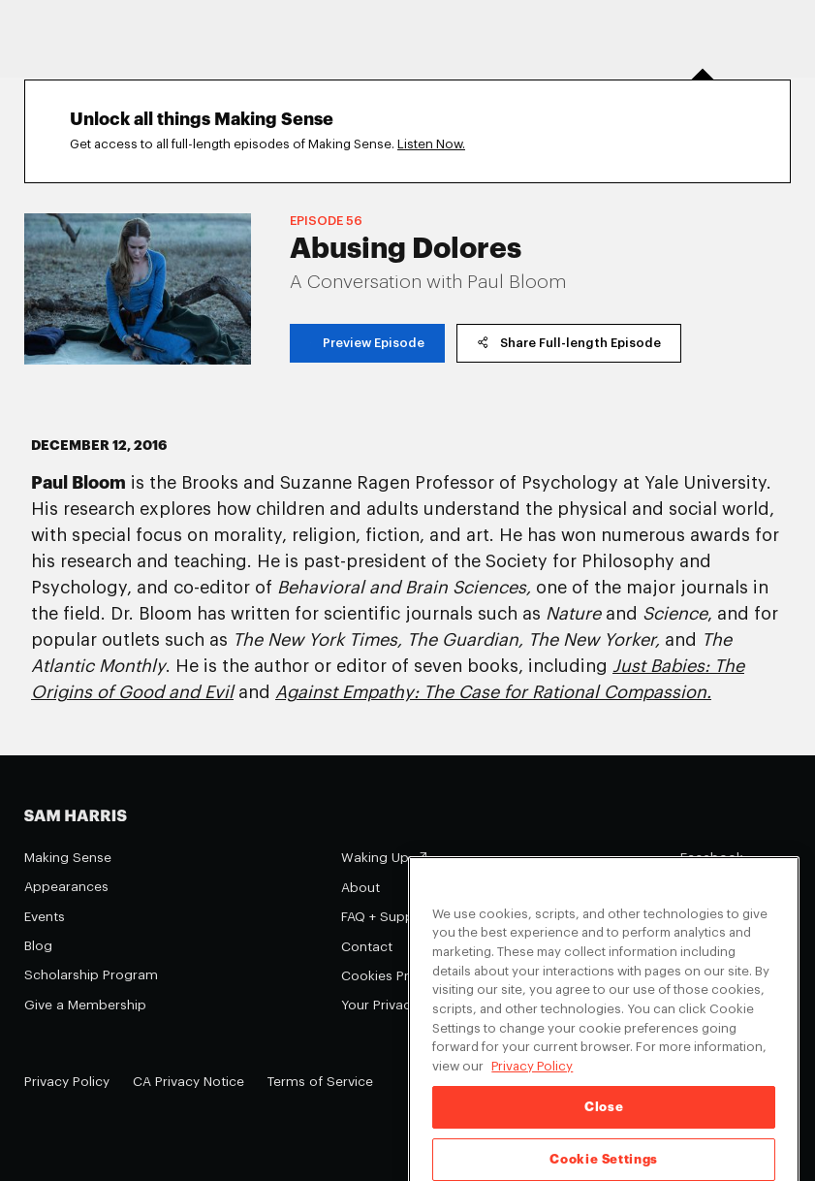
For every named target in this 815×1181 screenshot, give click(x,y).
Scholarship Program (91, 975)
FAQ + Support (386, 916)
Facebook (711, 857)
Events (44, 916)
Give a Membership (85, 1005)
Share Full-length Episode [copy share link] (569, 341)
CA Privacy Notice (188, 1081)
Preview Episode (367, 342)
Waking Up (375, 857)
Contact (366, 947)
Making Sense (67, 857)
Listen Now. (431, 144)
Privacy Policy (67, 1081)
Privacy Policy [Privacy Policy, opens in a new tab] (532, 1080)
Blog (38, 946)
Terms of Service (320, 1081)
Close (603, 1120)
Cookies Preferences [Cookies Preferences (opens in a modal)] (406, 976)
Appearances (66, 886)
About (360, 887)
